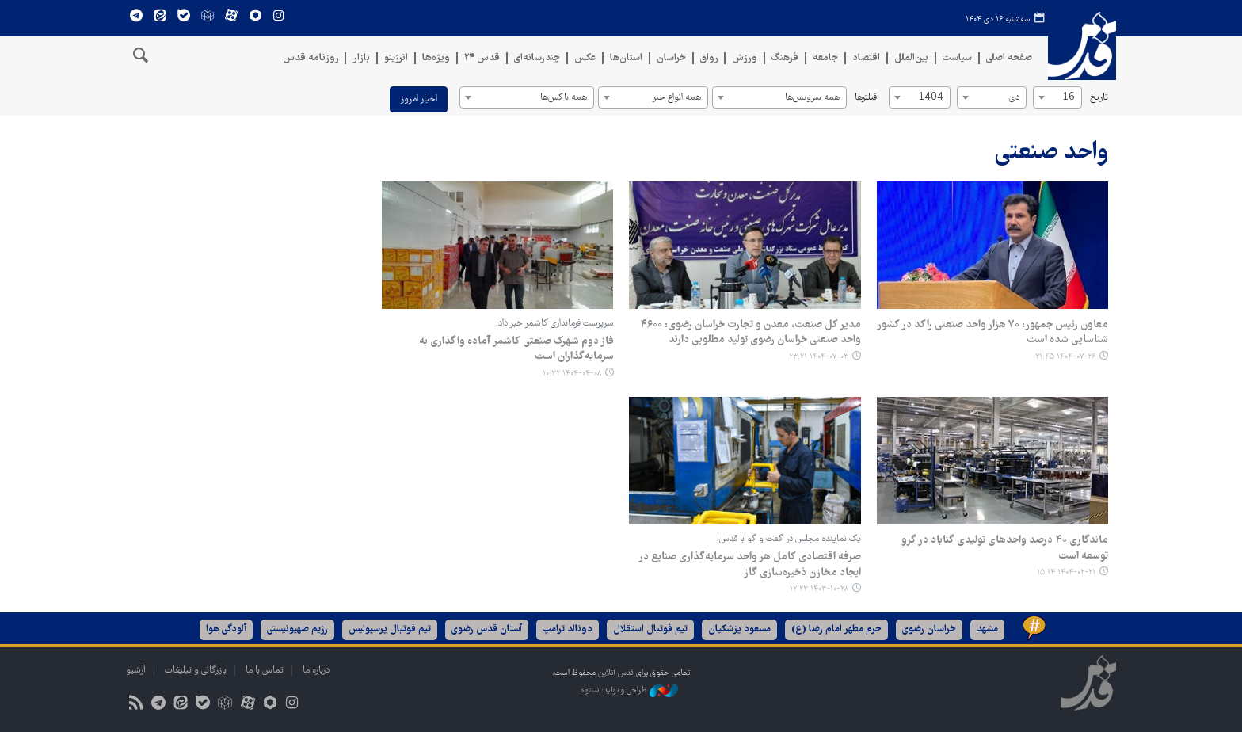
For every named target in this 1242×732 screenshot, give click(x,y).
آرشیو (136, 670)
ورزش (744, 58)
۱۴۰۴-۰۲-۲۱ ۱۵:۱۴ (1066, 572)
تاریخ (1099, 98)
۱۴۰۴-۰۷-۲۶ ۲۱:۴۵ (1065, 357)
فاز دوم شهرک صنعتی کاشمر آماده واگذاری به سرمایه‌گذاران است (515, 349)
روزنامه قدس (310, 58)
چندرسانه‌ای (537, 58)
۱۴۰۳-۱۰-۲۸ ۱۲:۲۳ (819, 589)
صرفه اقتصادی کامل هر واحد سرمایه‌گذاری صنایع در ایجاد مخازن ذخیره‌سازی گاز (749, 565)
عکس (585, 58)
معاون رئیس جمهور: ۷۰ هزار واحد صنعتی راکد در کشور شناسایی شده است (992, 333)
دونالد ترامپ (567, 629)
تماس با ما (265, 670)
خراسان (671, 58)
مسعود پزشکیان (739, 629)
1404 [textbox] (930, 98)
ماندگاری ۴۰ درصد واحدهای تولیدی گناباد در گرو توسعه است (1004, 548)
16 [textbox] (1068, 98)
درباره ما (316, 670)
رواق (709, 58)
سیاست (957, 58)
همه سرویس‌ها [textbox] (812, 98)
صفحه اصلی (1009, 58)
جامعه (825, 58)
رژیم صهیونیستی (297, 629)
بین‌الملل (911, 58)
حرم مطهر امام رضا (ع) (836, 629)
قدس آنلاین (1082, 51)
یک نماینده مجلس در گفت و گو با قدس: (789, 539)
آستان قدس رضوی (486, 629)
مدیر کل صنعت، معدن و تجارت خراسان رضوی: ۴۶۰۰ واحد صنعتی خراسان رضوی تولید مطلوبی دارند (750, 333)
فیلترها (866, 98)
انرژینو (396, 58)
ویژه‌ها (436, 58)
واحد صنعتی (1051, 153)
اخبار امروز (418, 99)
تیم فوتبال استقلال (650, 629)
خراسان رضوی (929, 629)
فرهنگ (784, 58)
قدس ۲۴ (482, 58)
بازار (361, 58)
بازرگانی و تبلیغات (196, 670)
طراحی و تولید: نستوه (629, 690)
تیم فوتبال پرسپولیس (390, 629)
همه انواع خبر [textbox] (676, 98)
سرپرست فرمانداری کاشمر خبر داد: (554, 323)
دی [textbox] (1014, 98)
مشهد (987, 629)
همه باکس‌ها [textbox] (563, 98)
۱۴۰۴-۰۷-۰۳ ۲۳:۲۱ (818, 357)
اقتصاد (866, 58)
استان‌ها (626, 58)
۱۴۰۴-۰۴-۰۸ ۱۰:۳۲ (571, 373)
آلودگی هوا (226, 629)
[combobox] (1057, 97)
